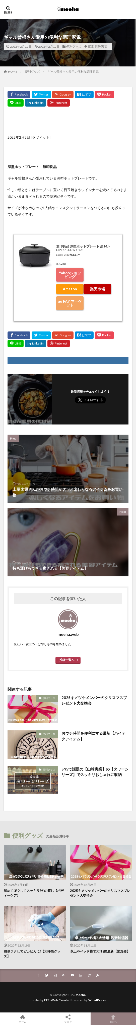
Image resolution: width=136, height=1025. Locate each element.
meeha (81, 995)
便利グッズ (73, 46)
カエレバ (74, 254)
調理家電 (101, 46)
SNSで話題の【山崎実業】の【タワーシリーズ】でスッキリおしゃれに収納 (94, 772)
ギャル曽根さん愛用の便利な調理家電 (73, 71)
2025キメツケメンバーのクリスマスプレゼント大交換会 (94, 700)
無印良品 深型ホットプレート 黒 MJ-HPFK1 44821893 (83, 248)
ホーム (22, 1018)
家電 (91, 46)
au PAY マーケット (70, 303)
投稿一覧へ (66, 660)
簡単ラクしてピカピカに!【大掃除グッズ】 (32, 953)
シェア (68, 1018)
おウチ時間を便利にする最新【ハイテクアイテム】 (93, 736)
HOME (12, 71)
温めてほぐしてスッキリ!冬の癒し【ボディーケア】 (34, 893)
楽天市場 (97, 289)
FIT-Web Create (56, 1000)
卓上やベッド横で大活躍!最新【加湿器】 (100, 951)
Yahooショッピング (70, 275)
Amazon (70, 289)
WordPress (97, 1000)
